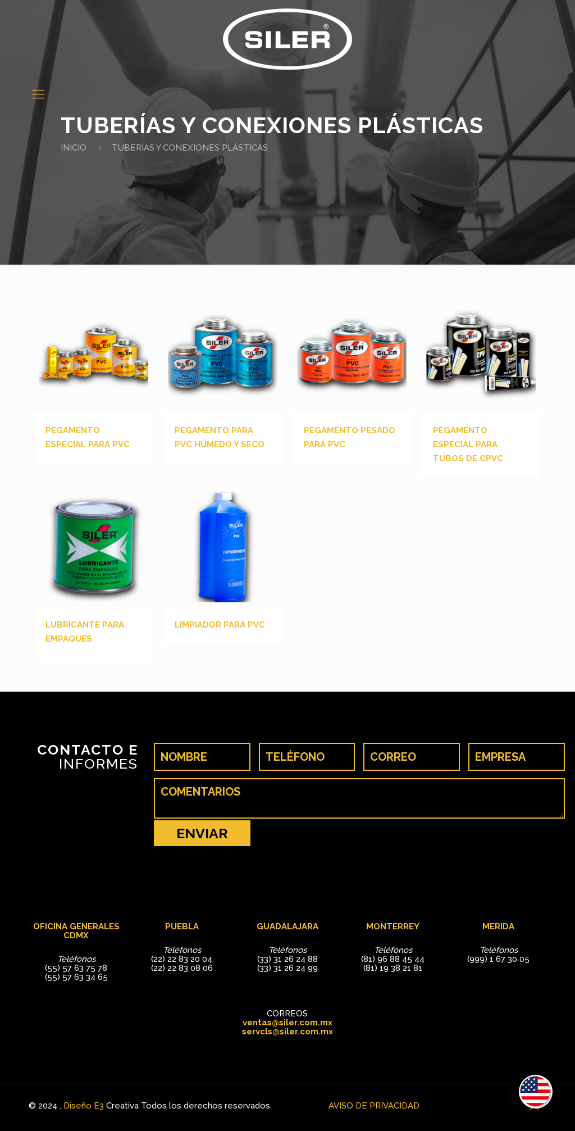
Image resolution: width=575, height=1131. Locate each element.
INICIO (73, 148)
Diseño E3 (83, 1106)
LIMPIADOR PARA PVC (220, 625)
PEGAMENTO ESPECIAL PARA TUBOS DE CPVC (468, 444)
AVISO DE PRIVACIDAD (373, 1106)
